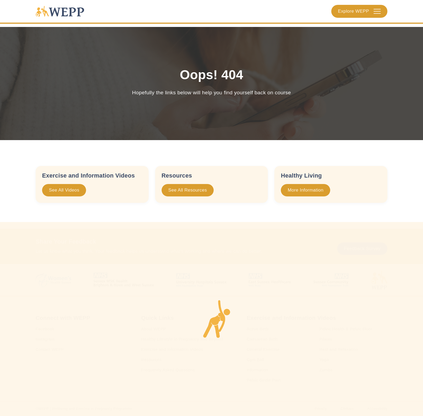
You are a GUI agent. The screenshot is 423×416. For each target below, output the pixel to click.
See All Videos (64, 190)
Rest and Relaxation (338, 349)
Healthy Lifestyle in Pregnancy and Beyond (182, 339)
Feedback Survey (362, 248)
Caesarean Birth (262, 339)
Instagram (45, 339)
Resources (151, 359)
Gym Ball (255, 359)
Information (257, 370)
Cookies (347, 409)
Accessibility (377, 409)
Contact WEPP (50, 349)
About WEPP (153, 329)
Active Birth (257, 329)
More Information (305, 190)
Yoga (324, 359)
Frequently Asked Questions (168, 370)
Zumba (326, 370)
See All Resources (187, 190)
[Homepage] (63, 13)
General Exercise (263, 349)
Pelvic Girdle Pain (264, 380)
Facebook (45, 329)
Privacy (320, 409)
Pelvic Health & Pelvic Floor (345, 329)
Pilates (325, 339)
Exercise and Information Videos (172, 349)
